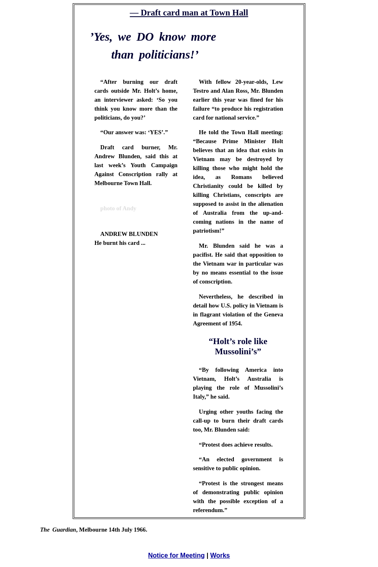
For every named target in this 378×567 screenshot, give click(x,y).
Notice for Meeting (176, 555)
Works (220, 555)
